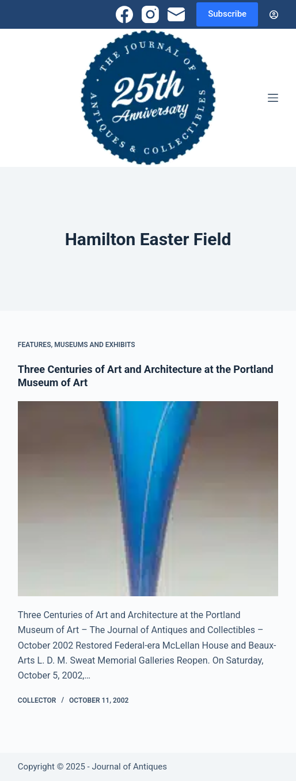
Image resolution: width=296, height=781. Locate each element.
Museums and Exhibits (94, 345)
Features (34, 345)
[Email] (176, 14)
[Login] (274, 14)
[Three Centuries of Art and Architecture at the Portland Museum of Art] (148, 498)
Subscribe (227, 14)
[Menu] (273, 98)
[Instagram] (150, 14)
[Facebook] (124, 14)
